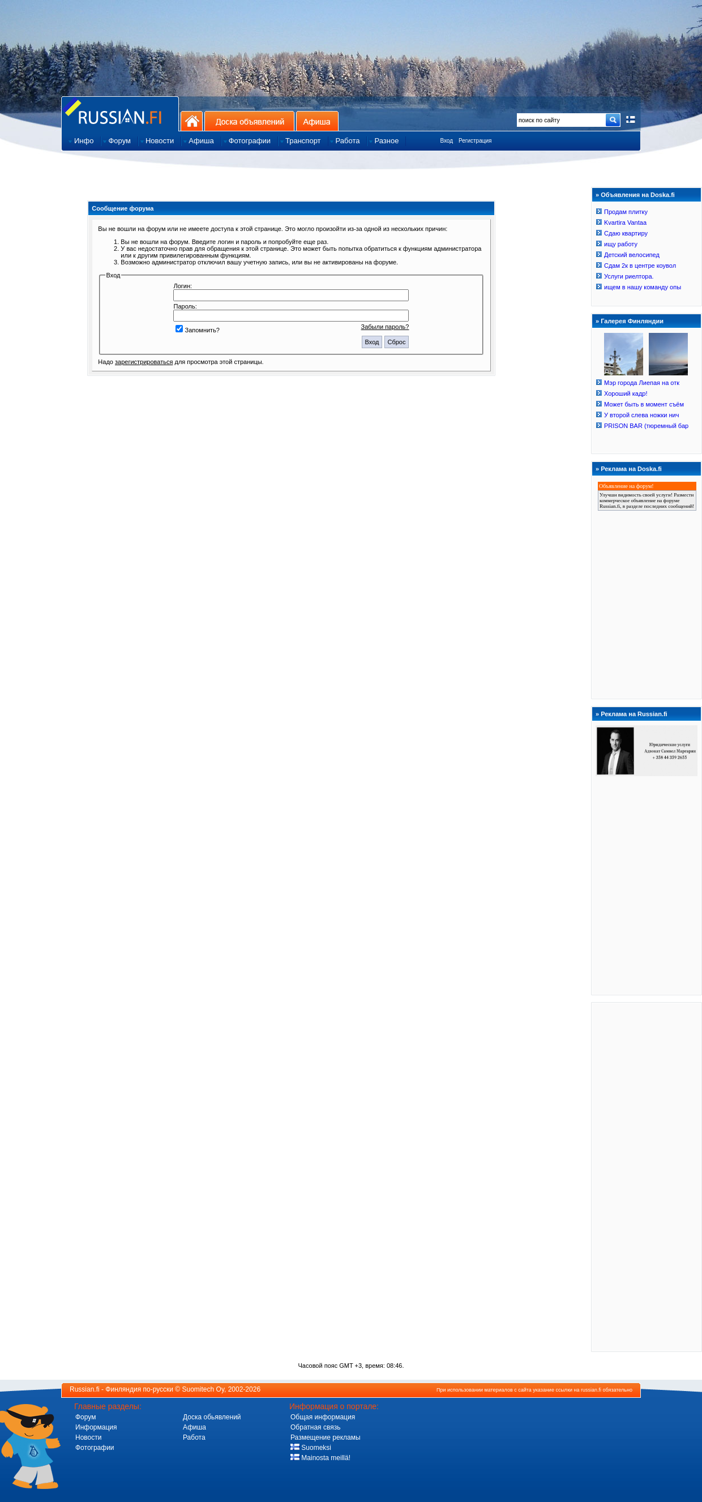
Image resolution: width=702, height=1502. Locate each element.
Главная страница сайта (120, 113)
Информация (96, 1427)
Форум (85, 1417)
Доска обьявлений (212, 1417)
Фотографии (94, 1448)
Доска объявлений (249, 121)
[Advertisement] (646, 1176)
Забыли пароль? (385, 326)
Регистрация (475, 141)
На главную (192, 121)
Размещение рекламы (325, 1437)
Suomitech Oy (203, 1389)
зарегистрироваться (144, 361)
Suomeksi (310, 1448)
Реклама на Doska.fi (631, 468)
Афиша (317, 121)
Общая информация (322, 1417)
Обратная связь (315, 1427)
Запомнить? (198, 330)
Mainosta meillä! (320, 1458)
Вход (446, 141)
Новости (88, 1437)
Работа (194, 1437)
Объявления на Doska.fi (638, 194)
